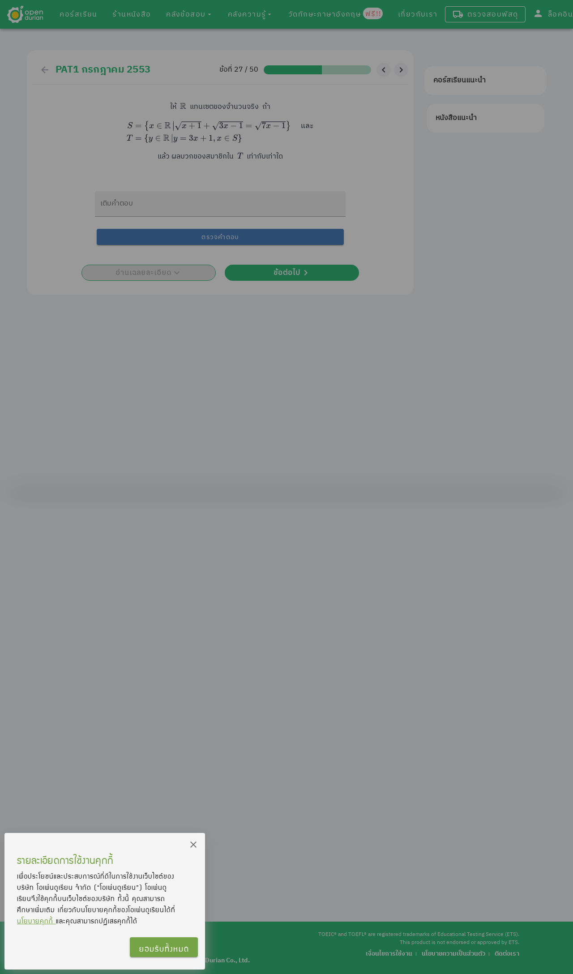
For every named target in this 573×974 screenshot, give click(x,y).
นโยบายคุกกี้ (36, 920)
